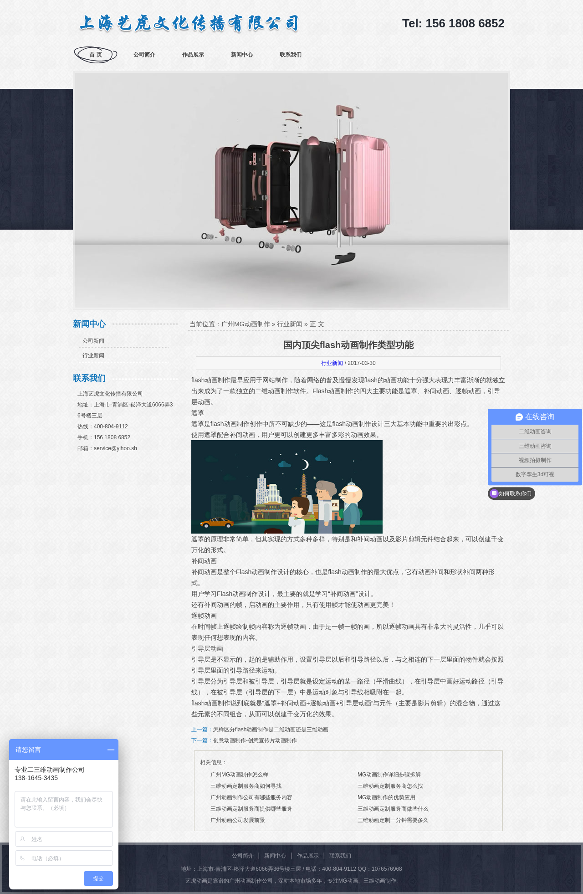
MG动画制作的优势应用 (386, 797)
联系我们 (291, 54)
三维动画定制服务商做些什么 (393, 809)
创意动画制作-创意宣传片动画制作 (255, 740)
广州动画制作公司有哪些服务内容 (251, 797)
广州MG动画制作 (245, 324)
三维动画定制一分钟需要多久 (393, 820)
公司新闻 (93, 341)
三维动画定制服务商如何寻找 (245, 786)
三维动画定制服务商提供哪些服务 (251, 809)
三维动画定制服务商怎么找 (390, 786)
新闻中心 (242, 54)
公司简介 (144, 54)
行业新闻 (93, 355)
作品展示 (193, 54)
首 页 (95, 54)
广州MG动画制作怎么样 (239, 774)
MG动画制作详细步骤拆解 (389, 774)
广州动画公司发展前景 (237, 820)
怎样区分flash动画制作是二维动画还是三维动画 (270, 729)
